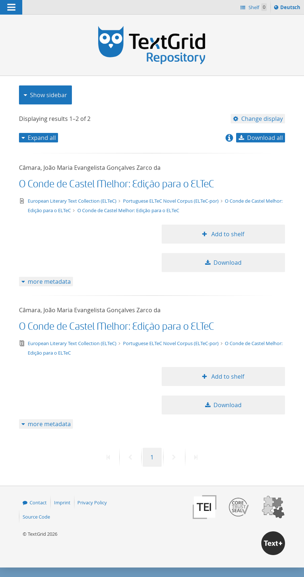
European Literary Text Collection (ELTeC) (73, 201)
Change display (262, 119)
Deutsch (291, 8)
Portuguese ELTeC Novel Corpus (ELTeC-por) (171, 201)
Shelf (257, 7)
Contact (38, 502)
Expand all (42, 138)
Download (227, 263)
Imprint (62, 502)
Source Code (36, 516)
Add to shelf (227, 234)
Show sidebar (48, 95)
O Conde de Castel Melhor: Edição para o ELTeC (116, 184)
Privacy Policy (92, 502)
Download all (265, 138)
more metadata (49, 282)
